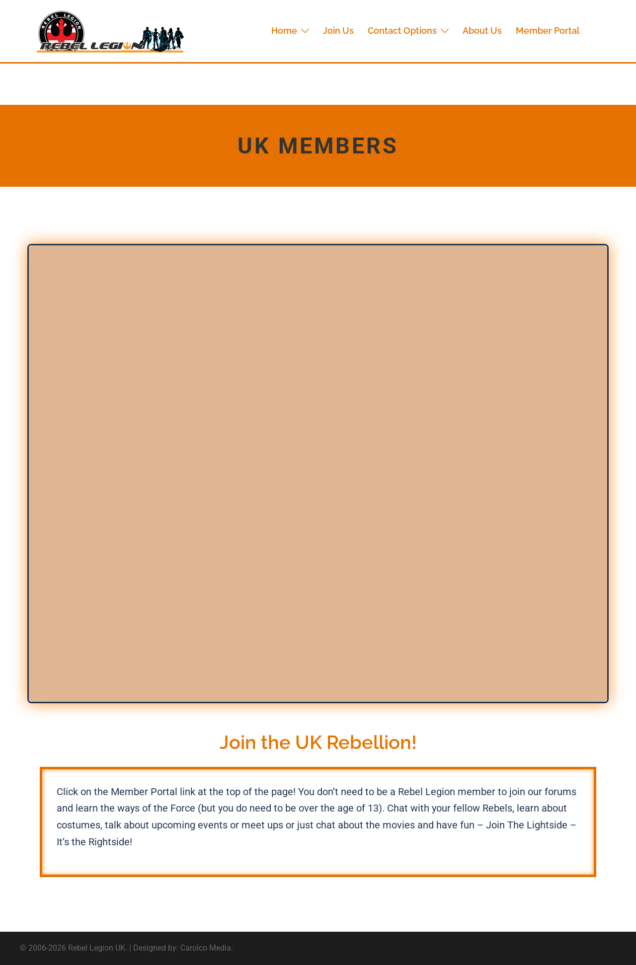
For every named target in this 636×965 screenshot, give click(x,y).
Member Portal (547, 30)
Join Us (338, 30)
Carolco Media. (206, 948)
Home (284, 30)
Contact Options (402, 30)
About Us (482, 30)
